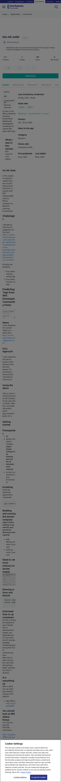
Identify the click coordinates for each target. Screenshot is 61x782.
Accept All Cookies (38, 777)
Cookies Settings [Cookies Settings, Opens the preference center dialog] (20, 777)
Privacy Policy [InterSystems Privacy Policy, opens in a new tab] (25, 772)
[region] (30, 761)
